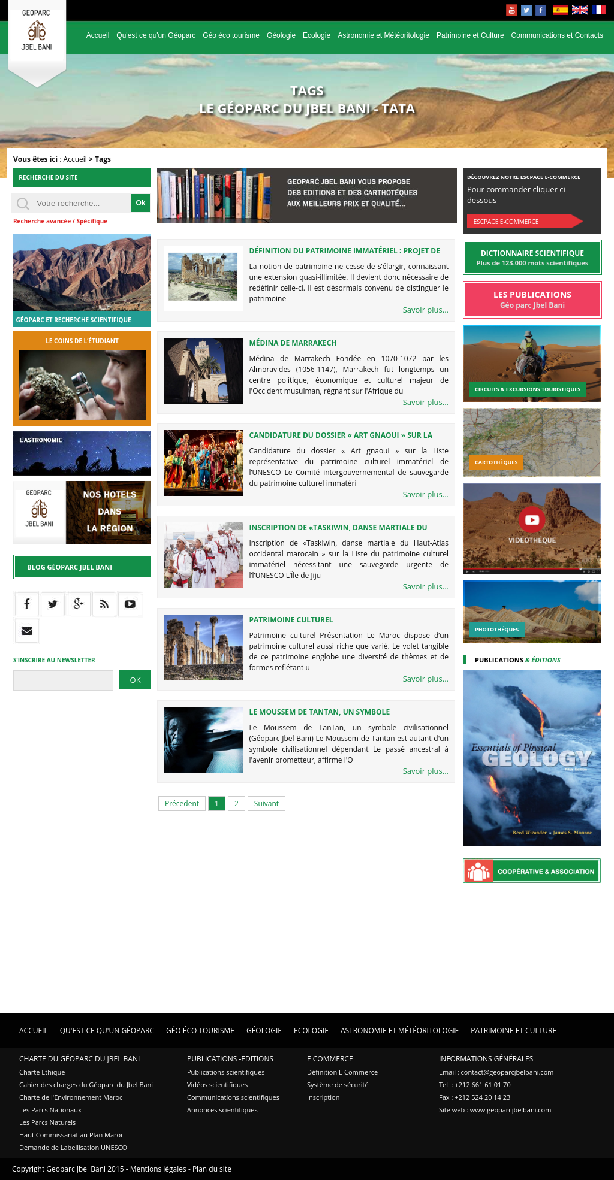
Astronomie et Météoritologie (383, 35)
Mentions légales (158, 1169)
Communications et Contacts (557, 35)
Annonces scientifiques (222, 1109)
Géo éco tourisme (231, 35)
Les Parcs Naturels (47, 1122)
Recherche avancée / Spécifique (60, 221)
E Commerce (330, 1059)
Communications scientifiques (233, 1097)
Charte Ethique (42, 1071)
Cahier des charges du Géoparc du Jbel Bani (86, 1084)
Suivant (266, 803)
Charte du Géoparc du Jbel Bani (79, 1059)
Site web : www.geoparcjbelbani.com (495, 1109)
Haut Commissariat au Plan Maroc (71, 1134)
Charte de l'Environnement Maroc (70, 1097)
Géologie (281, 35)
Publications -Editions (230, 1059)
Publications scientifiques (225, 1071)
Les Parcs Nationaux (50, 1109)
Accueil (98, 35)
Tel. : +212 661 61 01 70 (475, 1084)
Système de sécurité (338, 1084)
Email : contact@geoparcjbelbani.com (496, 1071)
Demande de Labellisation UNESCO (73, 1147)
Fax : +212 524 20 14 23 (474, 1097)
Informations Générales (486, 1059)
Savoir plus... (426, 309)
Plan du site (211, 1169)
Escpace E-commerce (506, 221)
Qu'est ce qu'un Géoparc (155, 35)
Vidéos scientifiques (217, 1084)
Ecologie (316, 35)
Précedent (182, 803)
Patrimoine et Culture (470, 35)
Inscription (323, 1097)
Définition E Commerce (342, 1071)
